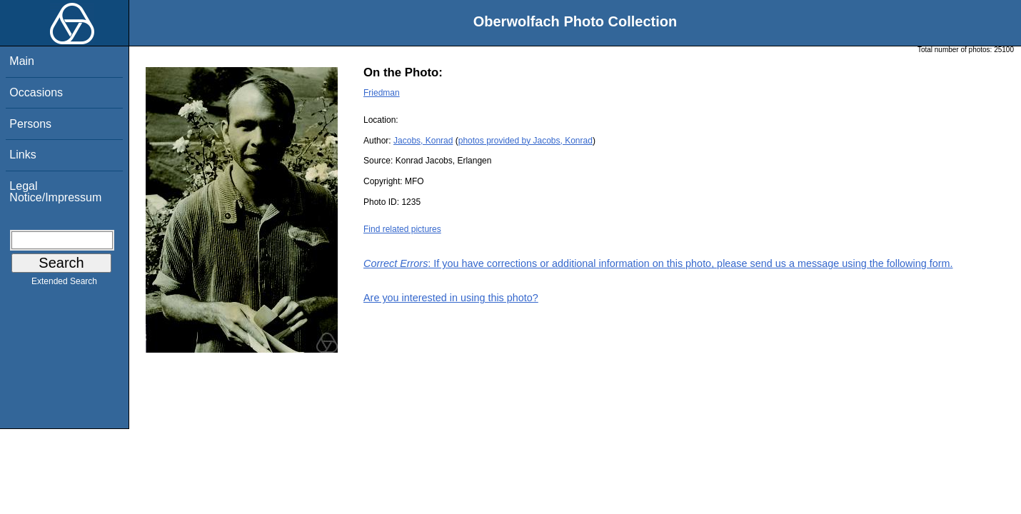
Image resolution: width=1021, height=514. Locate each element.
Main (21, 61)
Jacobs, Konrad (423, 141)
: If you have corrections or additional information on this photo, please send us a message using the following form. (658, 263)
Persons (30, 124)
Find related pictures (402, 229)
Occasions (36, 92)
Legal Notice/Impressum (55, 191)
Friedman (381, 93)
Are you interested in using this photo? (450, 297)
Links (22, 154)
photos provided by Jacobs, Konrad (525, 141)
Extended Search (64, 284)
